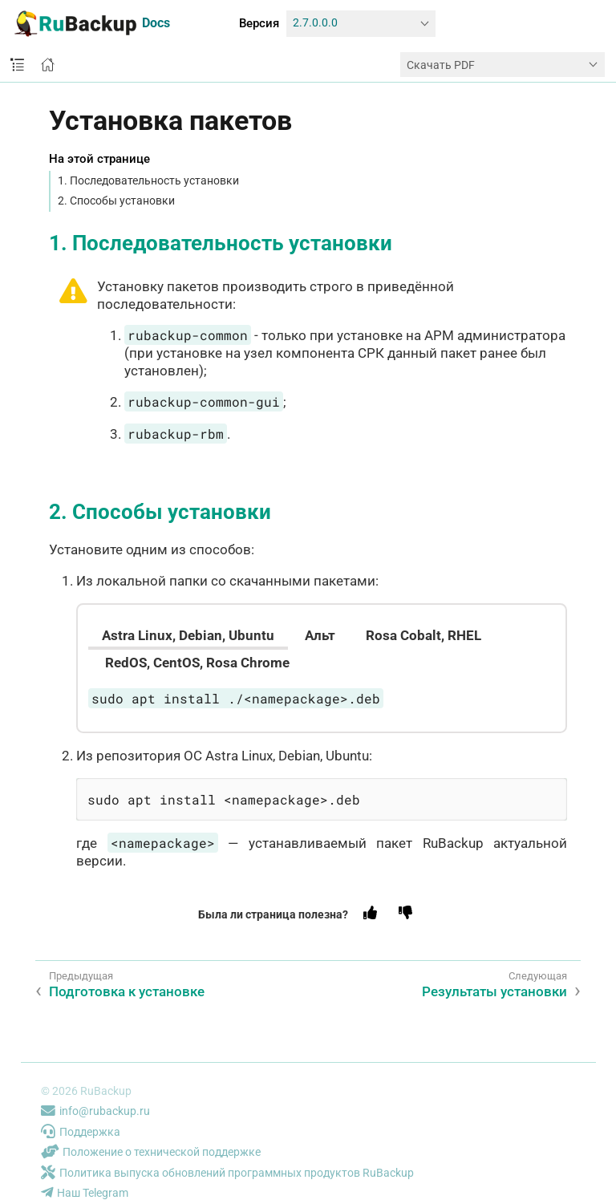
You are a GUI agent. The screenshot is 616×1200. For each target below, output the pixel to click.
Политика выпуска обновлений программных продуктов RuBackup (227, 1173)
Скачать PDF (441, 65)
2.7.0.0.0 (315, 23)
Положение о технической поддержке (151, 1152)
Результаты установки (494, 991)
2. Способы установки (116, 200)
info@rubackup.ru (95, 1111)
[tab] (188, 635)
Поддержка (80, 1132)
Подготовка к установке (127, 991)
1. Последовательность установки (148, 180)
